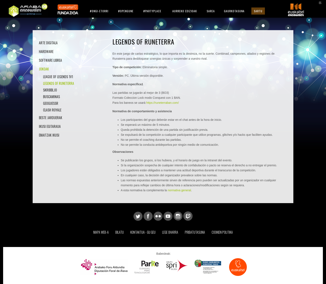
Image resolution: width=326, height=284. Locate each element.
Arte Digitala (48, 42)
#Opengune (125, 11)
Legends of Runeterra (58, 83)
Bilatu (119, 232)
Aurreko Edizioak (184, 11)
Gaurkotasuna (234, 11)
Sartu (258, 11)
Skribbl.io (50, 90)
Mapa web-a (101, 232)
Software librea (50, 60)
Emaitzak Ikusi (49, 135)
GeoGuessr (50, 103)
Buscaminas (51, 96)
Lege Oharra (170, 232)
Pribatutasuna (195, 232)
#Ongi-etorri (99, 11)
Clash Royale (52, 109)
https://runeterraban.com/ (162, 102)
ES (320, 2)
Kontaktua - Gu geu (143, 232)
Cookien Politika (222, 232)
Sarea (211, 11)
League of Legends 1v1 (58, 76)
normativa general (179, 190)
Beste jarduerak (50, 117)
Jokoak (44, 69)
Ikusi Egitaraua (50, 126)
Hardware (46, 51)
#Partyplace (152, 11)
